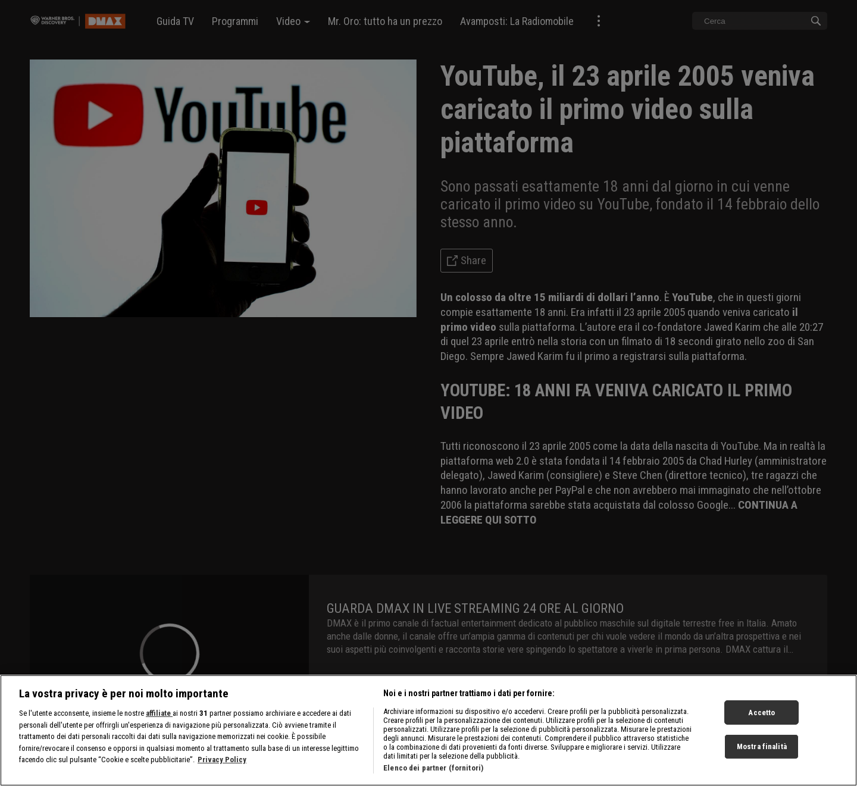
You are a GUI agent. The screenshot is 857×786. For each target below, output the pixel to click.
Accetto (761, 714)
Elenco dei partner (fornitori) (433, 770)
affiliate (159, 715)
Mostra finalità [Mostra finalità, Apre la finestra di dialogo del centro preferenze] (762, 748)
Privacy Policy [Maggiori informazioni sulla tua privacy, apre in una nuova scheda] (222, 761)
